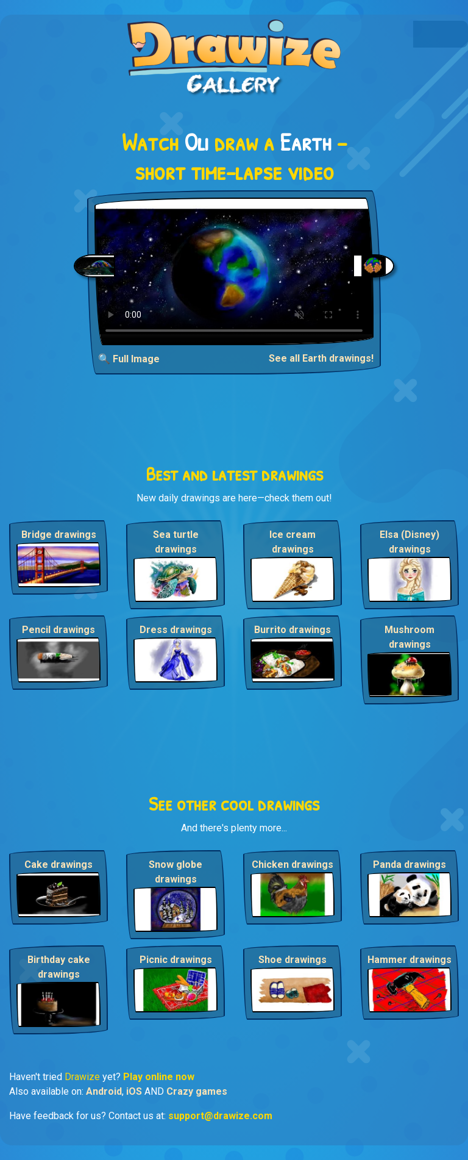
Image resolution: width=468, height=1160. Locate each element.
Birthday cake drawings (58, 967)
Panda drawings (409, 864)
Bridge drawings (58, 534)
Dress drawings (176, 629)
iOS (134, 1091)
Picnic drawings (176, 959)
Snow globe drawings (175, 872)
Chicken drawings (292, 864)
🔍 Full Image (129, 359)
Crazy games (196, 1091)
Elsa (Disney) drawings (409, 542)
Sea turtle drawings (176, 542)
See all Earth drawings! (321, 358)
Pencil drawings (58, 629)
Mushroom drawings (409, 637)
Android (104, 1091)
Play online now (158, 1077)
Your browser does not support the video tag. (234, 271)
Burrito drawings (292, 629)
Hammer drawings (409, 959)
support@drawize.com (220, 1116)
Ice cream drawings (292, 542)
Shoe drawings (292, 959)
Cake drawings (58, 864)
